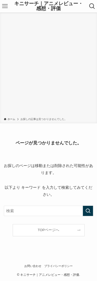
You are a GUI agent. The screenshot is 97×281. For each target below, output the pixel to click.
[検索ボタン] (92, 6)
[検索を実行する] (88, 211)
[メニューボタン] (5, 6)
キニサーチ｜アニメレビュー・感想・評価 (48, 6)
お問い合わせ (32, 265)
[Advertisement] (48, 66)
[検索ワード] (48, 211)
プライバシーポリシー (58, 265)
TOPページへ (48, 230)
